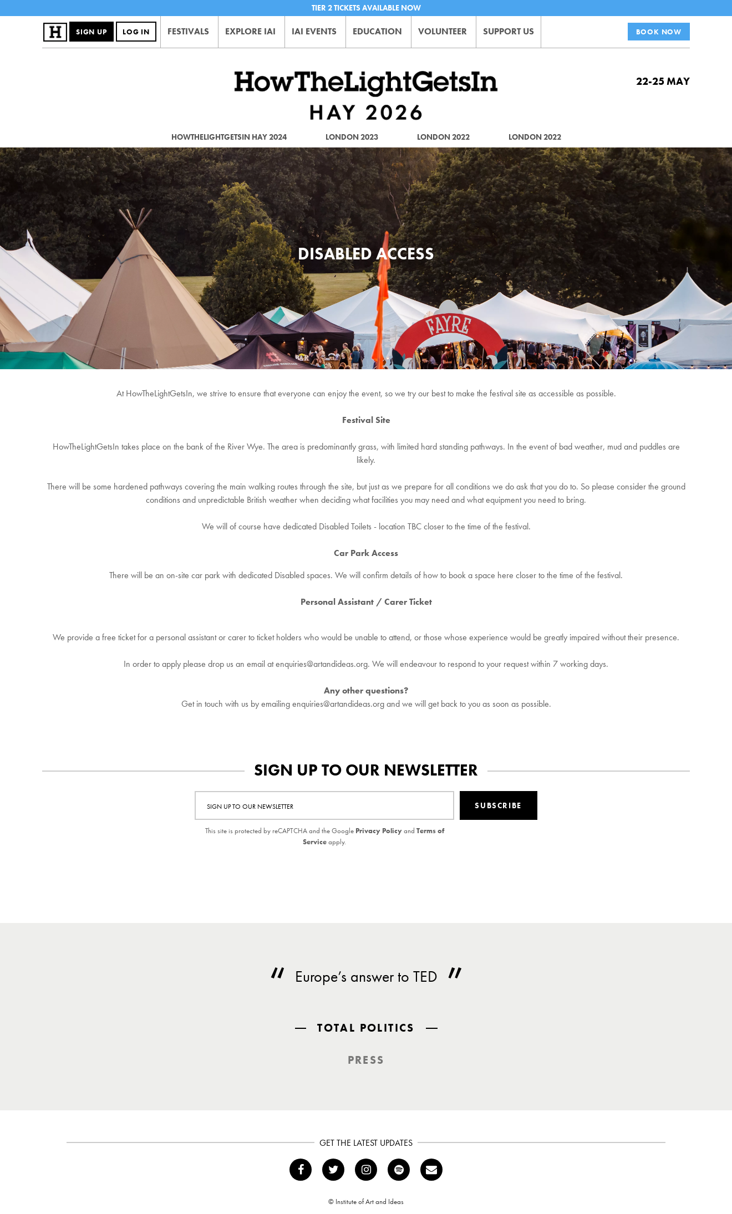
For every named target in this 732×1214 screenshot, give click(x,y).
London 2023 (352, 137)
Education (377, 31)
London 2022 (443, 137)
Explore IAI (250, 31)
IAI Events (314, 31)
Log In (136, 32)
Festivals (188, 31)
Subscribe (498, 805)
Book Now (659, 32)
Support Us (508, 31)
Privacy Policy (378, 830)
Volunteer (442, 31)
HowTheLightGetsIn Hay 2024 (229, 137)
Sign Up (91, 32)
